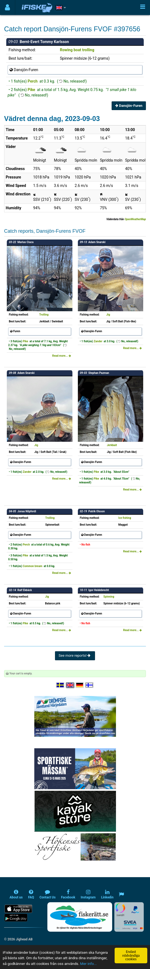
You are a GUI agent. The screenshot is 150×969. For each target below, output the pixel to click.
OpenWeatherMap (135, 219)
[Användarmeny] (7, 7)
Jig (108, 314)
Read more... (61, 355)
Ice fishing (124, 517)
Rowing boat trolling (77, 50)
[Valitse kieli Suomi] (89, 685)
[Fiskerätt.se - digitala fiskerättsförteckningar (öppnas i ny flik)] (79, 917)
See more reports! (75, 655)
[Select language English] (70, 685)
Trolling (43, 314)
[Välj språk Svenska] (60, 685)
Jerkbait (112, 445)
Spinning (108, 596)
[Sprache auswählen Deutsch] (80, 685)
